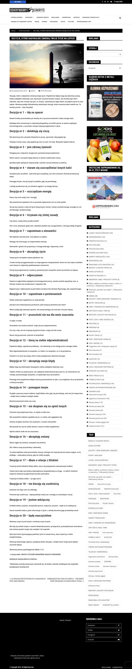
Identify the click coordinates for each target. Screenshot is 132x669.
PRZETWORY (93, 331)
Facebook (102, 1)
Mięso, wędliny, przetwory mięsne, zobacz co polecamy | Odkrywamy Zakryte (104, 284)
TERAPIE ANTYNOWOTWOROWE (100, 387)
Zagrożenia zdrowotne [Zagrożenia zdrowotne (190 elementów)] (96, 557)
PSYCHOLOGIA (46, 91)
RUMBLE (44, 21)
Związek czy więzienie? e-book (21, 21)
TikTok (62, 21)
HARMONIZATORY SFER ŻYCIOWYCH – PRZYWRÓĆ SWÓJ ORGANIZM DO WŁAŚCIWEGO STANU (65, 580)
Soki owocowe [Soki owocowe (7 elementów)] (107, 532)
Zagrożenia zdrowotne (97, 398)
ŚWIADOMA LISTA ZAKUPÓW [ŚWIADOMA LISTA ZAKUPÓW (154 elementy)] (99, 600)
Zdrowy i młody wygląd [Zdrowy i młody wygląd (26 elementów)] (96, 576)
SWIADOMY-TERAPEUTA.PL (90, 17)
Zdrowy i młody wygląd (97, 422)
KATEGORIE (28, 17)
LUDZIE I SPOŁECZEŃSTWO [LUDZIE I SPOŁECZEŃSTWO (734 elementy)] (98, 460)
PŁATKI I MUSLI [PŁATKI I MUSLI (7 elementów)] (108, 503)
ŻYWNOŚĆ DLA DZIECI (97, 371)
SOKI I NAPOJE (94, 343)
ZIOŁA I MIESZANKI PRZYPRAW (100, 367)
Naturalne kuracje (95, 394)
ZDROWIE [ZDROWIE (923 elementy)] (107, 561)
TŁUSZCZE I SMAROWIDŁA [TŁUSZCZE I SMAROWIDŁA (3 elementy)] (98, 552)
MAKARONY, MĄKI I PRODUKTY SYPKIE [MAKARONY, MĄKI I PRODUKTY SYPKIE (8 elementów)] (102, 465)
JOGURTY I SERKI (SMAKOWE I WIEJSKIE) (103, 299)
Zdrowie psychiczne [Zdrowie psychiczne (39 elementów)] (95, 571)
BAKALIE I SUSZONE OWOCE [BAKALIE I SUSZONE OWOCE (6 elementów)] (98, 441)
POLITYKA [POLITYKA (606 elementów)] (117, 494)
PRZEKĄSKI (93, 327)
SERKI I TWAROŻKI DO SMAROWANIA (102, 307)
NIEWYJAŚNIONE (95, 237)
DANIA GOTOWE (95, 272)
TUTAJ (42, 549)
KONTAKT (76, 17)
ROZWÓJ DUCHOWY (96, 253)
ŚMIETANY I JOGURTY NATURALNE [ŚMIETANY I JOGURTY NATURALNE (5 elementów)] (100, 590)
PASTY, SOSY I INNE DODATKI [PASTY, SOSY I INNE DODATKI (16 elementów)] (99, 494)
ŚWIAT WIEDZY (94, 376)
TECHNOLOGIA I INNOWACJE (99, 383)
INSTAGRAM (54, 21)
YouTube (71, 21)
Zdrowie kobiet (94, 410)
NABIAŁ (91, 296)
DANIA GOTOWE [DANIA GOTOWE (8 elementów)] (94, 446)
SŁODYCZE (93, 359)
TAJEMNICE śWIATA (42, 17)
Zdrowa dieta (94, 402)
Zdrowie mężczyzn (95, 414)
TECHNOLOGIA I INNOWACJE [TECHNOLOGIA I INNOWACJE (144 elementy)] (99, 542)
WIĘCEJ (37, 21)
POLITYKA (92, 245)
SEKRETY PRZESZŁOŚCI (97, 257)
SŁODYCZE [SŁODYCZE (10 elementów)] (108, 537)
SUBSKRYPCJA (66, 17)
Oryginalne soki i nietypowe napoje (102, 346)
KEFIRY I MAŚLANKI (96, 303)
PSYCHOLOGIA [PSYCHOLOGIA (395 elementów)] (93, 503)
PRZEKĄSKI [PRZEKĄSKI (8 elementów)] (92, 499)
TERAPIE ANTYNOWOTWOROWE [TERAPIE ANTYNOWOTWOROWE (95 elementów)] (100, 547)
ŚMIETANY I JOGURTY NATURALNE (101, 315)
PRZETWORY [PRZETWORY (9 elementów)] (104, 499)
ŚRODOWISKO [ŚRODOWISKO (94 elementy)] (93, 595)
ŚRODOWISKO (94, 261)
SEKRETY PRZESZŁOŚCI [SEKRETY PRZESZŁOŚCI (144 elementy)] (96, 518)
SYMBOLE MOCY (95, 380)
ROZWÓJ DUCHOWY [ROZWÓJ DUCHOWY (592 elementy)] (95, 508)
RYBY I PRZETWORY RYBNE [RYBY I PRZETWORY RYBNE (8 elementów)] (98, 513)
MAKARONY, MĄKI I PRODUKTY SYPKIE (103, 279)
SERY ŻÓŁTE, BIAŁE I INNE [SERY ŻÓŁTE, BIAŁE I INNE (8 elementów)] (97, 528)
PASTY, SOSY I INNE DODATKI (99, 320)
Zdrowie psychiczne (96, 418)
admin (32, 91)
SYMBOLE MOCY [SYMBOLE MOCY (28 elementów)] (94, 537)
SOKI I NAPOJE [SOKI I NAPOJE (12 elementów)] (93, 532)
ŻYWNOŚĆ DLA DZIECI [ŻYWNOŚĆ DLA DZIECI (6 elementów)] (111, 605)
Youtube (111, 1)
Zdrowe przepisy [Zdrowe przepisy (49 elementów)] (94, 561)
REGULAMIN (55, 17)
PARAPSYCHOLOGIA (96, 241)
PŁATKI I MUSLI (94, 335)
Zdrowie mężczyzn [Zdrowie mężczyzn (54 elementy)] (109, 566)
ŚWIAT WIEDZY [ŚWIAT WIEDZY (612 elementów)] (93, 605)
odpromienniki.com (84, 21)
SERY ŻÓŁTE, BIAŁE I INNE (98, 311)
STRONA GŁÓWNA (16, 17)
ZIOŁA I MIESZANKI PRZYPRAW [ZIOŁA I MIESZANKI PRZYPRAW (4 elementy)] (99, 581)
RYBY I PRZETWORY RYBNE (99, 339)
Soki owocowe (94, 350)
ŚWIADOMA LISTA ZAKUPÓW (99, 265)
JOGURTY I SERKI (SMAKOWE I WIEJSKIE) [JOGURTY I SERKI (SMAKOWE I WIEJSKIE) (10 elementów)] (102, 450)
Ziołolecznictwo (94, 426)
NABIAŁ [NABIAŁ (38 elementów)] (91, 484)
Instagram (104, 635)
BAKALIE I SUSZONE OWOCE (99, 268)
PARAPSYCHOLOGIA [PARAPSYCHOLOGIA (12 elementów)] (111, 489)
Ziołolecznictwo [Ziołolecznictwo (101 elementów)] (94, 586)
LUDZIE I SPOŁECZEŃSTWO (99, 233)
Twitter (105, 1)
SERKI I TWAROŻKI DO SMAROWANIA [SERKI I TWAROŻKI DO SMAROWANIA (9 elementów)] (102, 523)
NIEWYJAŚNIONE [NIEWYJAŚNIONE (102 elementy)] (94, 489)
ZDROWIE (92, 391)
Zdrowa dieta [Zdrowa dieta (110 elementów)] (113, 557)
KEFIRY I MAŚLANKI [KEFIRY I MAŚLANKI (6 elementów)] (95, 455)
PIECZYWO (93, 323)
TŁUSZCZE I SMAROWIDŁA (98, 363)
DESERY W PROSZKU (96, 276)
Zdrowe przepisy (95, 406)
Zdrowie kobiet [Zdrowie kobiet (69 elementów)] (93, 566)
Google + (108, 1)
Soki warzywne (94, 354)
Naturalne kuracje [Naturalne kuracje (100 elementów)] (104, 484)
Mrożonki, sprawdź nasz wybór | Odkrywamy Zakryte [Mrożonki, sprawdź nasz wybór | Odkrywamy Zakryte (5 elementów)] (100, 478)
